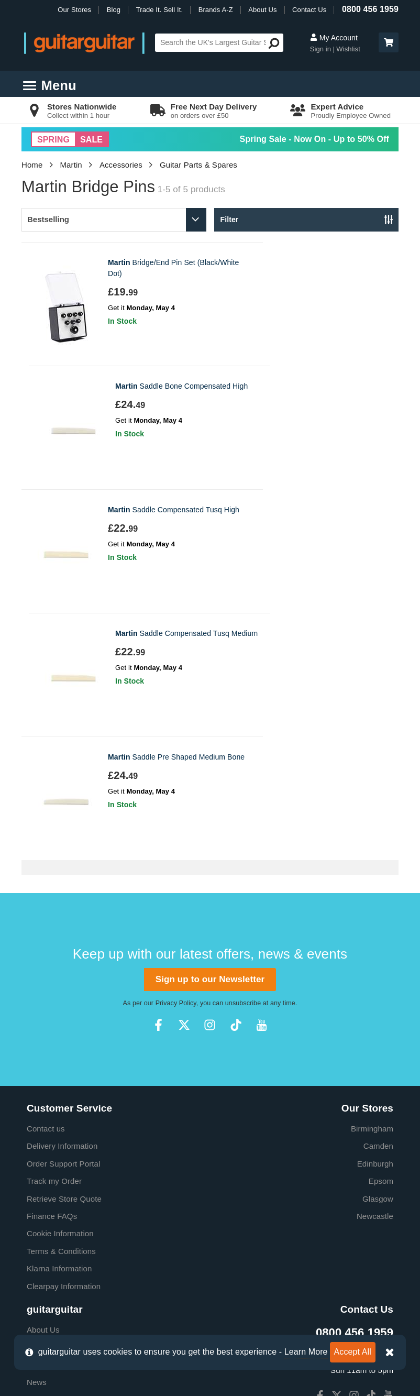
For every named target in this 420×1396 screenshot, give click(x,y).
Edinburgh (375, 916)
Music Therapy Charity (66, 1170)
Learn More (306, 1351)
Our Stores (74, 10)
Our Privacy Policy (59, 1187)
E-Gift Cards (49, 1099)
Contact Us (309, 10)
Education (44, 1152)
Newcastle (375, 968)
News (37, 1134)
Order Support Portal (63, 916)
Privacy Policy (176, 756)
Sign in (321, 49)
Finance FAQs (52, 968)
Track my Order (54, 933)
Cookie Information (60, 986)
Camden (378, 898)
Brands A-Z (215, 10)
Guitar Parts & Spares (198, 164)
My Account (334, 38)
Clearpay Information (64, 1039)
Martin (71, 164)
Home (31, 164)
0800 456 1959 (370, 9)
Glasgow (377, 951)
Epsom (381, 933)
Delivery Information (62, 898)
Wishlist (348, 49)
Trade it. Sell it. (53, 1117)
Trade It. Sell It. (159, 10)
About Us (262, 10)
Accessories (121, 164)
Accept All (352, 1351)
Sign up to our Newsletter (210, 732)
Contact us (46, 881)
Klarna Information (59, 1021)
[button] (389, 42)
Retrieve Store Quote (64, 951)
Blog (113, 10)
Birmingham (372, 881)
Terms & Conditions (61, 1003)
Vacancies (45, 1205)
